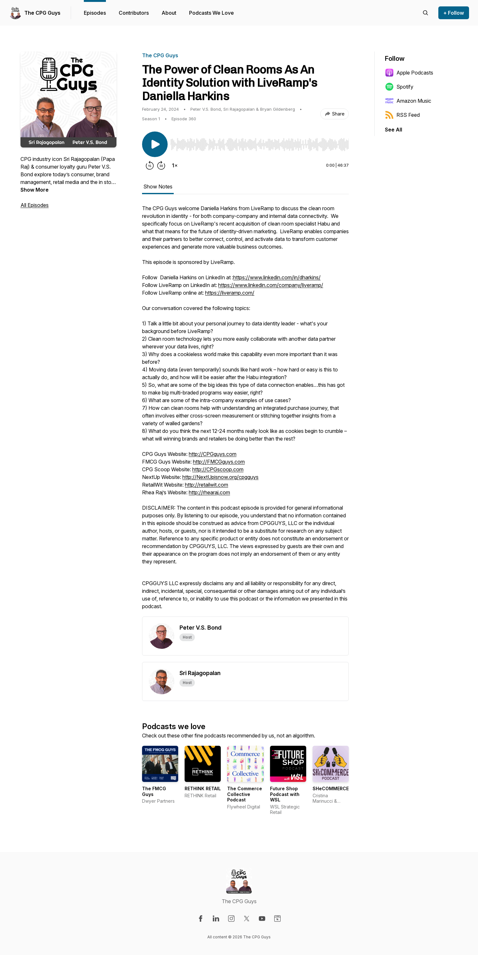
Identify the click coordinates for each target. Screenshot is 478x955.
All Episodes (34, 205)
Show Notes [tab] (157, 186)
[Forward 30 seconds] (161, 165)
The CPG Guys (42, 13)
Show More (34, 190)
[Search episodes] (425, 13)
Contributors (134, 13)
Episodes (95, 13)
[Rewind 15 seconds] (149, 165)
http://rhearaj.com (209, 492)
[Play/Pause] (155, 144)
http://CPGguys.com (212, 454)
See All (393, 129)
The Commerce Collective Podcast (244, 794)
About (169, 13)
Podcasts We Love (211, 13)
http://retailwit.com (206, 484)
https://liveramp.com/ (229, 293)
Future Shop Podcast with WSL (284, 794)
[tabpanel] (245, 410)
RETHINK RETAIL (203, 788)
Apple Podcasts (409, 72)
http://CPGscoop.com (217, 469)
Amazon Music (408, 100)
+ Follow (453, 13)
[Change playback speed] (174, 165)
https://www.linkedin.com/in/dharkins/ (277, 277)
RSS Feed (402, 114)
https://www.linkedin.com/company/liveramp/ (270, 285)
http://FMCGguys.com (219, 461)
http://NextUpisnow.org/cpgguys (220, 477)
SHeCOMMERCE (331, 788)
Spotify (399, 86)
